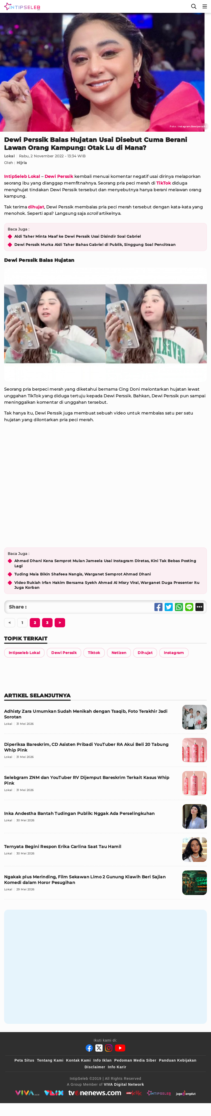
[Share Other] (199, 607)
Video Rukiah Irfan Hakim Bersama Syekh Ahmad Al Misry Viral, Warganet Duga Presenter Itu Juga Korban (106, 585)
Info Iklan (102, 1060)
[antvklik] (134, 1092)
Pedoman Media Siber (135, 1060)
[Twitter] (99, 1048)
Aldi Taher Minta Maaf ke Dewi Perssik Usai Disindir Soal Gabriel (77, 236)
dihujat (36, 207)
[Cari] (193, 6)
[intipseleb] (159, 1092)
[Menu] (204, 6)
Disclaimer (95, 1067)
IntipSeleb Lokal (22, 176)
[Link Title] (24, 653)
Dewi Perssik (59, 176)
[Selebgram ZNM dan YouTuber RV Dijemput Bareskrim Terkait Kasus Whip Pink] (105, 785)
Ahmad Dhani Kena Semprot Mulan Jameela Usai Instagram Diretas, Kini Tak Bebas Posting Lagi (105, 563)
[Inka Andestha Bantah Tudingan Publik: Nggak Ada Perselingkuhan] (105, 818)
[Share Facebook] (158, 607)
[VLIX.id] (53, 1092)
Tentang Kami (50, 1060)
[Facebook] (89, 1048)
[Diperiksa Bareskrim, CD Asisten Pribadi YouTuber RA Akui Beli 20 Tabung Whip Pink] (105, 752)
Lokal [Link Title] (9, 156)
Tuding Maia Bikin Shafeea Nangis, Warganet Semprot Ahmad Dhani (82, 574)
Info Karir (117, 1067)
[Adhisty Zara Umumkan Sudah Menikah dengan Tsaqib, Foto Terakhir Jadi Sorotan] (105, 719)
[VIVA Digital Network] (124, 1084)
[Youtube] (120, 1048)
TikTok (163, 183)
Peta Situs (25, 1060)
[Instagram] (108, 1048)
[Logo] (21, 6)
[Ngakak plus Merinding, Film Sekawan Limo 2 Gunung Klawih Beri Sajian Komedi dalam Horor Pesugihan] (105, 884)
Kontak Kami (78, 1060)
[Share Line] (189, 607)
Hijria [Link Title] (22, 162)
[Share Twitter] (169, 607)
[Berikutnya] (35, 622)
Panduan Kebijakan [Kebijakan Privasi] (177, 1060)
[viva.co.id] (27, 1092)
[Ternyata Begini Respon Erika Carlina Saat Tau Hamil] (105, 851)
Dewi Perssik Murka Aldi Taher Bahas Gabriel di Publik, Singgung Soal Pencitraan (95, 244)
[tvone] (94, 1092)
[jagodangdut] (186, 1092)
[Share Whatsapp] (179, 607)
